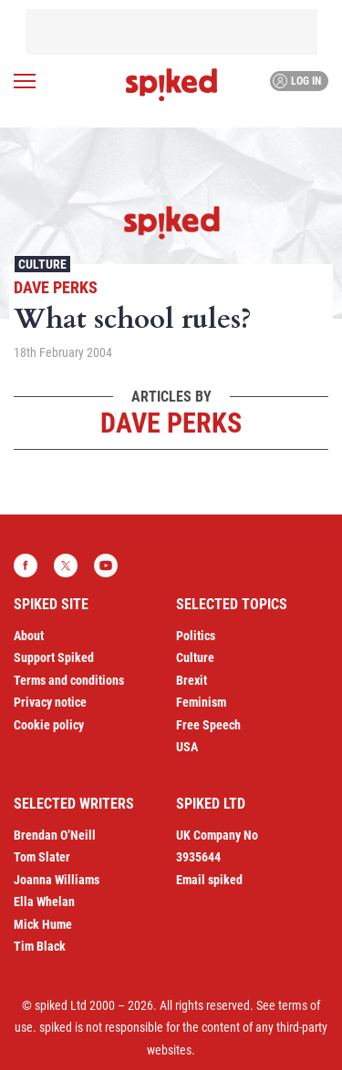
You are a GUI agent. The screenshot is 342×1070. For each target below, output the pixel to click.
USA (187, 746)
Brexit (191, 680)
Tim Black (40, 946)
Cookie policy (49, 725)
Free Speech (208, 725)
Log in (297, 81)
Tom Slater (42, 857)
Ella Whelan (44, 901)
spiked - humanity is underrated (171, 84)
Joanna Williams (56, 879)
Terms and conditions (69, 680)
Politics (195, 635)
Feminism (201, 702)
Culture (42, 264)
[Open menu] (25, 81)
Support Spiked (54, 657)
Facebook (25, 565)
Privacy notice (50, 702)
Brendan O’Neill (55, 835)
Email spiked (209, 879)
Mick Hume (43, 924)
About (29, 635)
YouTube (106, 565)
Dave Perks (56, 287)
